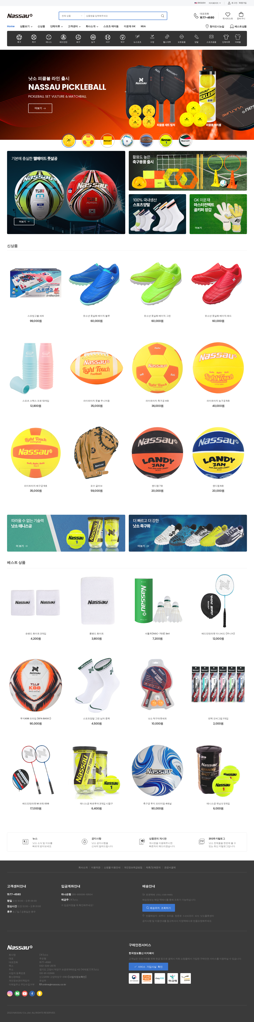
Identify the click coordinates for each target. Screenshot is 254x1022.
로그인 (232, 2)
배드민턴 (63, 38)
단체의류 (55, 26)
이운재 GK (129, 26)
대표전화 (204, 13)
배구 (78, 38)
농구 (93, 38)
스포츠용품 (211, 38)
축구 (19, 38)
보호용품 (182, 38)
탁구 (123, 38)
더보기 (46, 104)
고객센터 (73, 26)
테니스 (49, 38)
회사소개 (91, 26)
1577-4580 (207, 18)
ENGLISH (200, 2)
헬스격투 (167, 38)
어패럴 (238, 38)
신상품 (41, 26)
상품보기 (25, 26)
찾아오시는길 (214, 26)
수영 (152, 38)
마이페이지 (213, 3)
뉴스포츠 (137, 38)
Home (11, 26)
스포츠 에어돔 (111, 26)
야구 (108, 38)
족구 (34, 38)
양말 (196, 38)
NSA (143, 26)
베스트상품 (238, 26)
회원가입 (243, 2)
